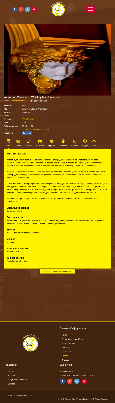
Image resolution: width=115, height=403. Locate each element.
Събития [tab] (40, 146)
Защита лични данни (17, 380)
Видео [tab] (85, 146)
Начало (65, 335)
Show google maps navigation (57, 271)
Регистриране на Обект (72, 339)
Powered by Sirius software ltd (78, 399)
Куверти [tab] (63, 146)
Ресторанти (67, 351)
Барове (65, 356)
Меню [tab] (18, 146)
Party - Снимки (68, 343)
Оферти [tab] (51, 146)
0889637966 (67, 371)
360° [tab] (94, 146)
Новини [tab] (74, 146)
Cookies (11, 384)
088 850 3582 (28, 119)
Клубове (65, 360)
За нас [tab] (8, 146)
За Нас (11, 371)
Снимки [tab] (28, 146)
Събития (65, 347)
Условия (11, 375)
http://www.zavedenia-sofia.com (35, 129)
